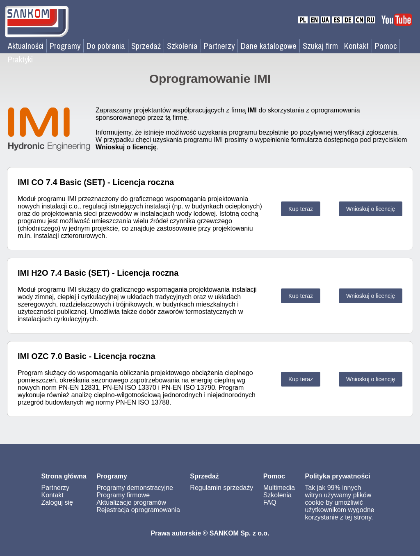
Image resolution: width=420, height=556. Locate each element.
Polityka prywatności (337, 476)
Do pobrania (106, 45)
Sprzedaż (146, 45)
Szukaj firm (320, 45)
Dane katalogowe (269, 45)
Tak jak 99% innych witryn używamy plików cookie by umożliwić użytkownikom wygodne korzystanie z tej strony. (339, 502)
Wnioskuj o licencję (370, 209)
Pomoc (386, 45)
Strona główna (64, 476)
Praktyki (20, 59)
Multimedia (279, 487)
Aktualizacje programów (131, 502)
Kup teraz (300, 209)
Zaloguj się (57, 502)
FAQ (269, 502)
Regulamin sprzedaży (221, 487)
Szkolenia (182, 45)
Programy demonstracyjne (134, 487)
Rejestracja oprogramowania (138, 509)
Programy (65, 45)
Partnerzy (219, 45)
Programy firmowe (123, 495)
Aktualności (25, 45)
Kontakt (356, 45)
